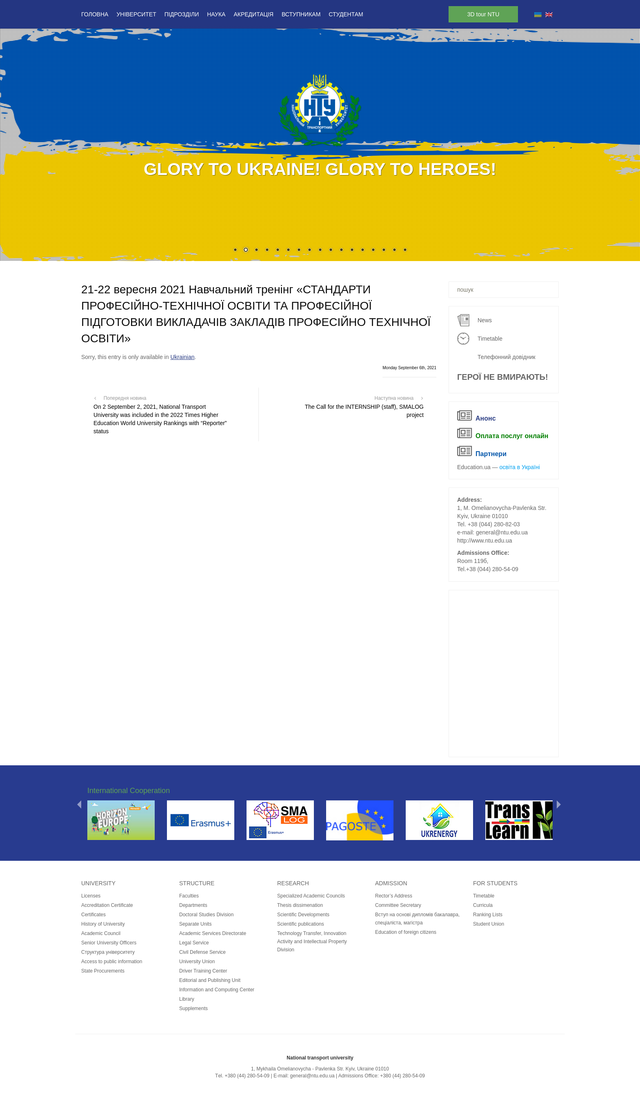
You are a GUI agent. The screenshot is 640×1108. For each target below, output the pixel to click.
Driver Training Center (203, 971)
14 (373, 250)
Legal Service (194, 943)
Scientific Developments (303, 914)
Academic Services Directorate (212, 933)
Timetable (490, 338)
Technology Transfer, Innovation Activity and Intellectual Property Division (312, 942)
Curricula (483, 905)
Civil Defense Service (202, 952)
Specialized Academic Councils (311, 896)
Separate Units (195, 924)
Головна (94, 14)
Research (293, 883)
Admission (391, 883)
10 (330, 250)
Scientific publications (300, 924)
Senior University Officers (108, 943)
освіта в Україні (520, 467)
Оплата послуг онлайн (512, 435)
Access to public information (111, 961)
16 (394, 250)
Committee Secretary (398, 905)
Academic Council (100, 933)
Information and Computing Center (216, 990)
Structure (196, 883)
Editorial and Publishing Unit (209, 980)
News (485, 320)
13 (362, 250)
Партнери (491, 453)
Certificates (93, 914)
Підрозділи (181, 14)
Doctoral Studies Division (206, 914)
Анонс (486, 418)
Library (186, 999)
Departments (193, 905)
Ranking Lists (487, 914)
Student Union (488, 924)
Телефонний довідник (507, 357)
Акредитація (253, 14)
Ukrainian (182, 357)
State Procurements (102, 971)
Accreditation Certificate (107, 905)
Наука (216, 14)
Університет (136, 14)
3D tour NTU (483, 14)
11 (341, 250)
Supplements (193, 1008)
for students (495, 883)
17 (404, 250)
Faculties (189, 896)
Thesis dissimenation (300, 905)
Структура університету (108, 952)
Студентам (346, 14)
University (98, 883)
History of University (103, 924)
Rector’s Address (393, 896)
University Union (197, 961)
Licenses (90, 896)
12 (351, 250)
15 (383, 250)
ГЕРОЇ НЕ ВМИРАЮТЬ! (502, 376)
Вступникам (301, 14)
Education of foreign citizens (405, 932)
